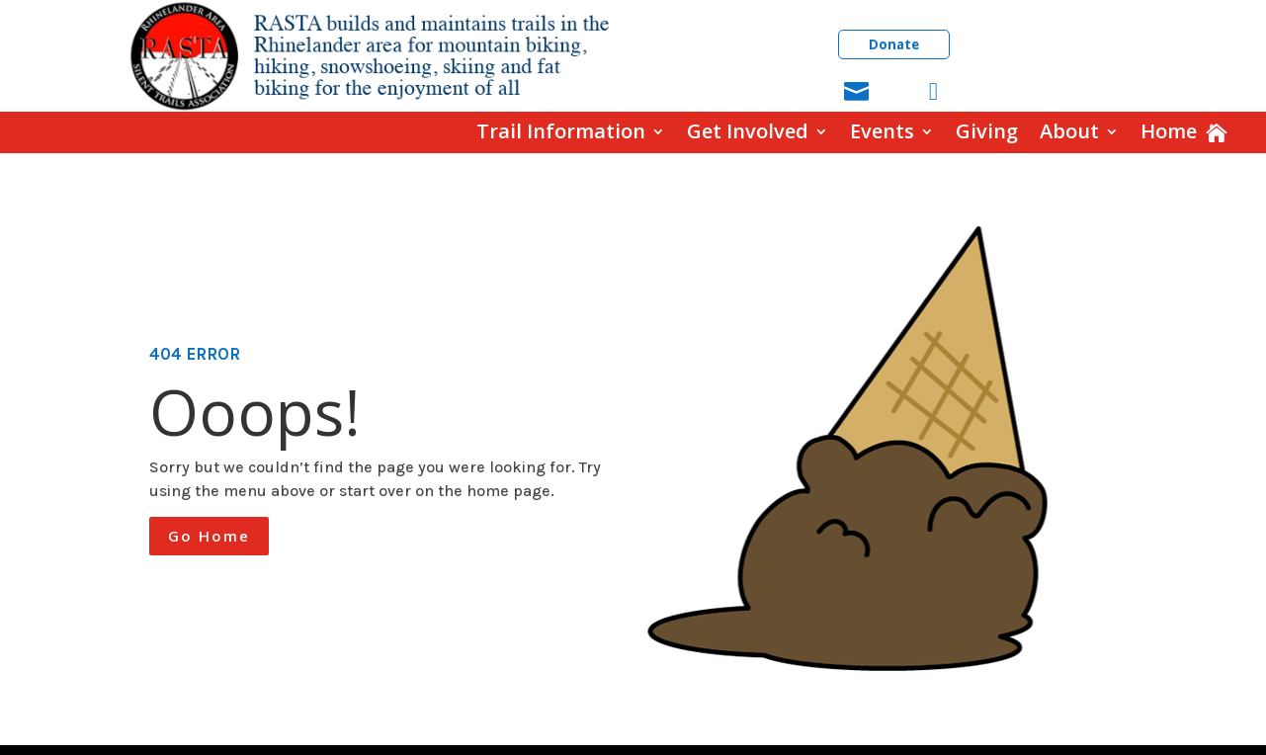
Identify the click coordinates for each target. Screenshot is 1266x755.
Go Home (209, 535)
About (1069, 132)
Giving (987, 132)
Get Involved (747, 132)
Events (882, 132)
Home (1168, 132)
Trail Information (560, 132)
